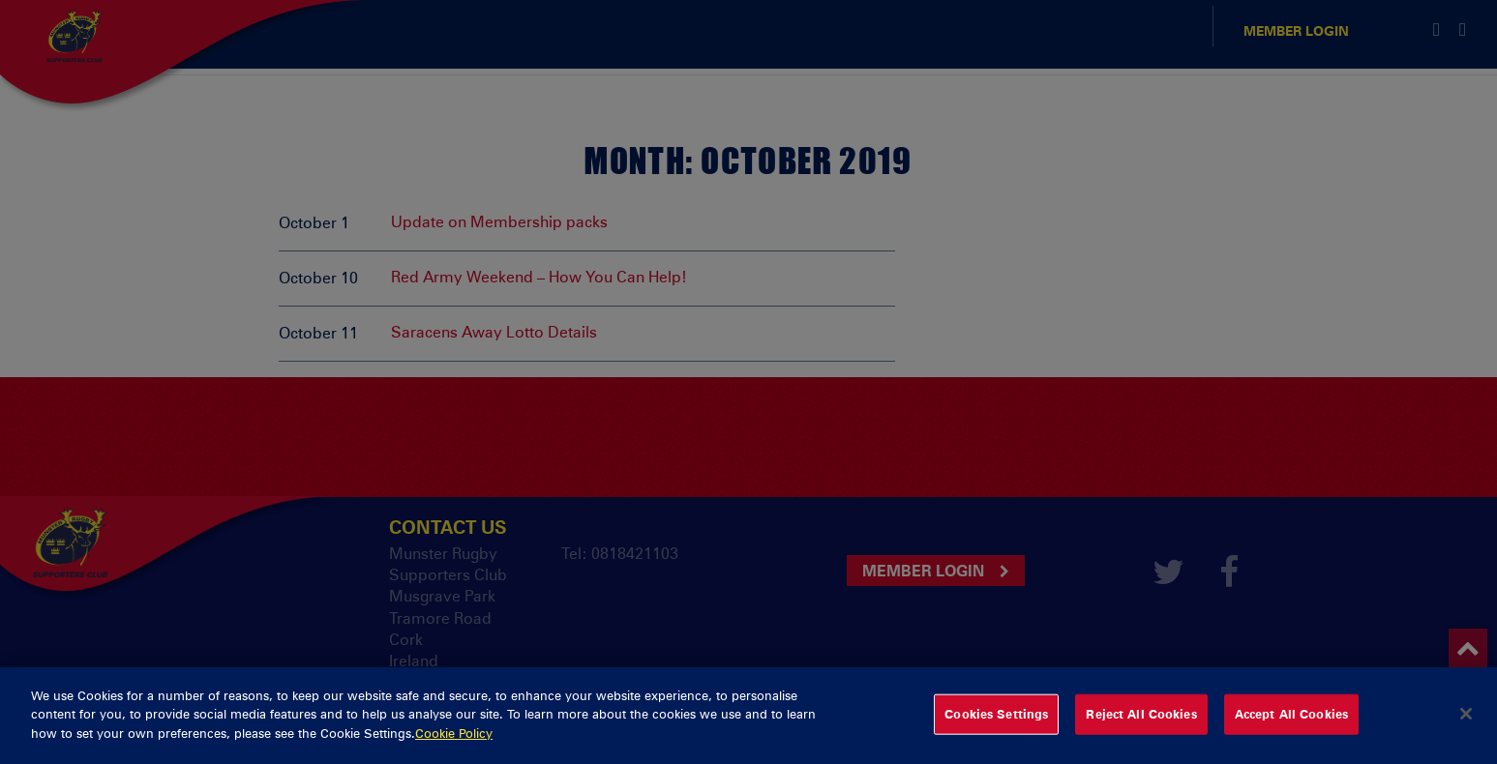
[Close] (1466, 729)
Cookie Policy (454, 747)
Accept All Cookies (1291, 729)
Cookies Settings (996, 729)
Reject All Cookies (1141, 729)
